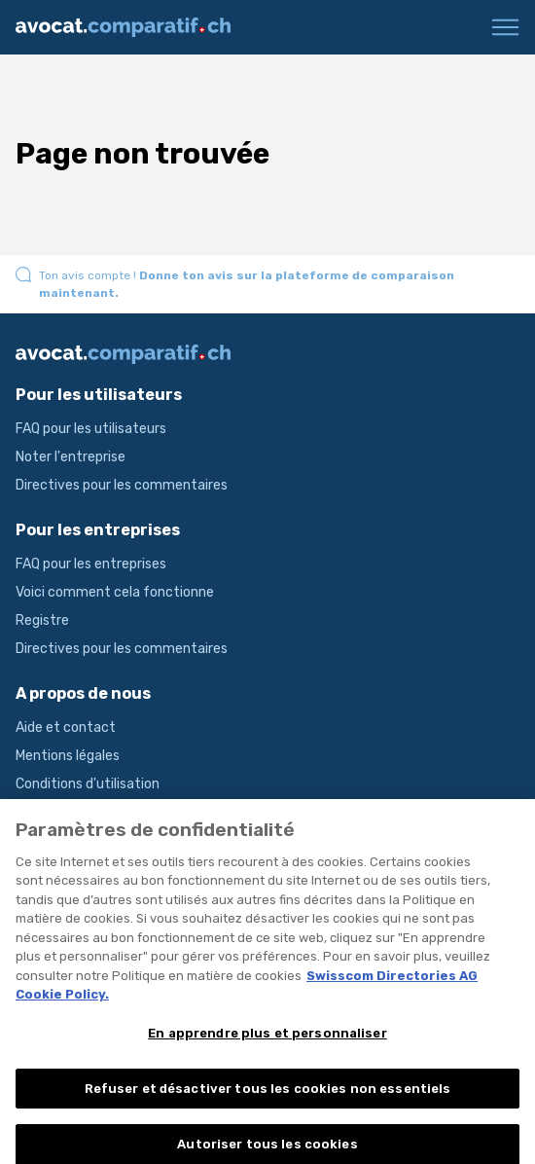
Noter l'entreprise (70, 457)
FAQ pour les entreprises (91, 564)
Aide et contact (66, 727)
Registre (42, 620)
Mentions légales (68, 755)
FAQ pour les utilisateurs (91, 428)
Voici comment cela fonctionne (115, 592)
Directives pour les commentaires (122, 485)
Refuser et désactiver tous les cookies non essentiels (268, 1095)
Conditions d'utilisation (88, 784)
